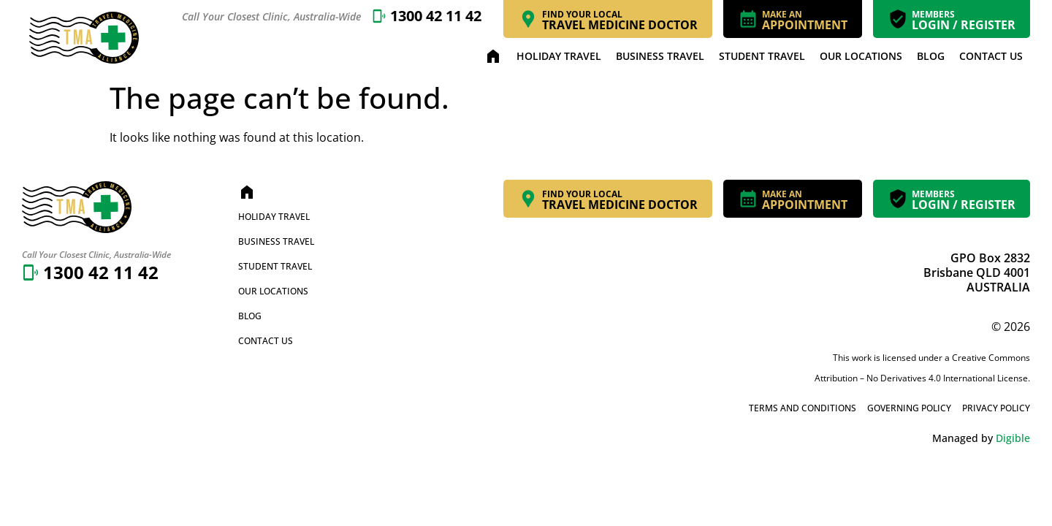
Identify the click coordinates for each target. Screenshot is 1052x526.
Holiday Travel (559, 56)
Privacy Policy (996, 408)
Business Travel (660, 56)
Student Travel (762, 56)
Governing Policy (909, 408)
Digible (1013, 438)
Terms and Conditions (802, 408)
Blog (931, 56)
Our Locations (861, 56)
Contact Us (991, 56)
